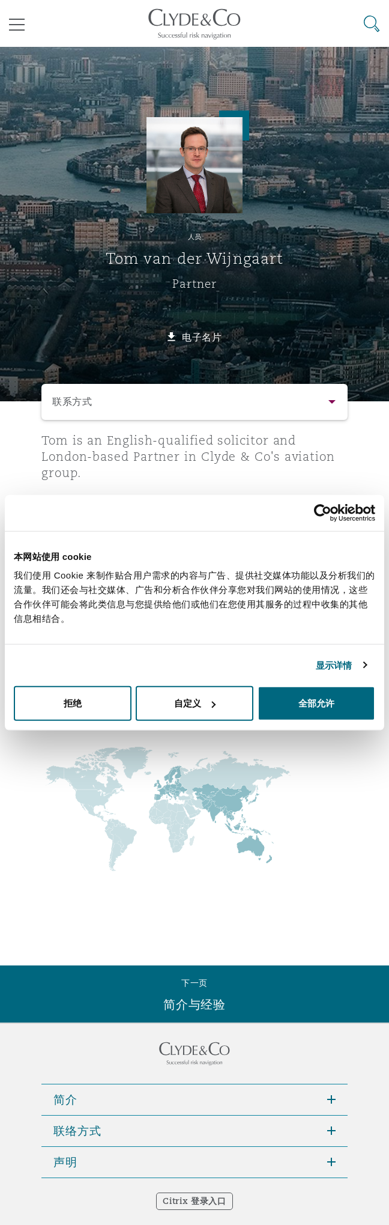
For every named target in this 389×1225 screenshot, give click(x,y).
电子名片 (202, 337)
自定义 (195, 703)
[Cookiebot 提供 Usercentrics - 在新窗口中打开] (322, 512)
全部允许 (316, 703)
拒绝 (73, 703)
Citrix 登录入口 (194, 1201)
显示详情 (334, 665)
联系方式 (72, 401)
